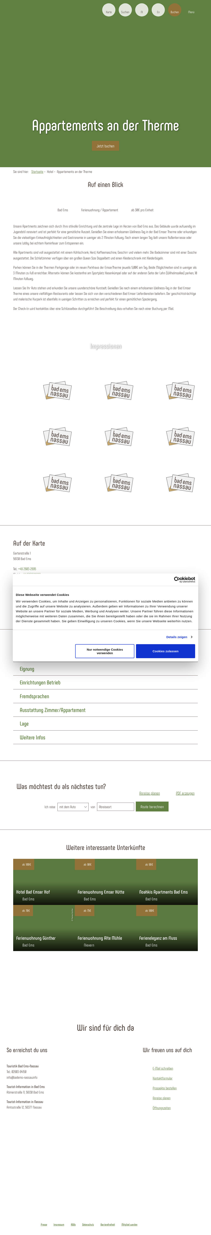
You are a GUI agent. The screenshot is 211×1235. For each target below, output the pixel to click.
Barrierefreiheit (108, 1224)
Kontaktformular (162, 1078)
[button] (108, 9)
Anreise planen (161, 1098)
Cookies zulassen (166, 651)
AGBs (73, 1224)
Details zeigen (176, 637)
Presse (44, 1224)
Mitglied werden (129, 1224)
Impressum (59, 1224)
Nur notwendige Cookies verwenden (105, 651)
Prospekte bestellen (165, 1088)
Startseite (37, 171)
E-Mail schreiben (163, 1068)
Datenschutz (88, 1224)
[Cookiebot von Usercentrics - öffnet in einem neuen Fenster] (177, 580)
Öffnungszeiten (162, 1107)
